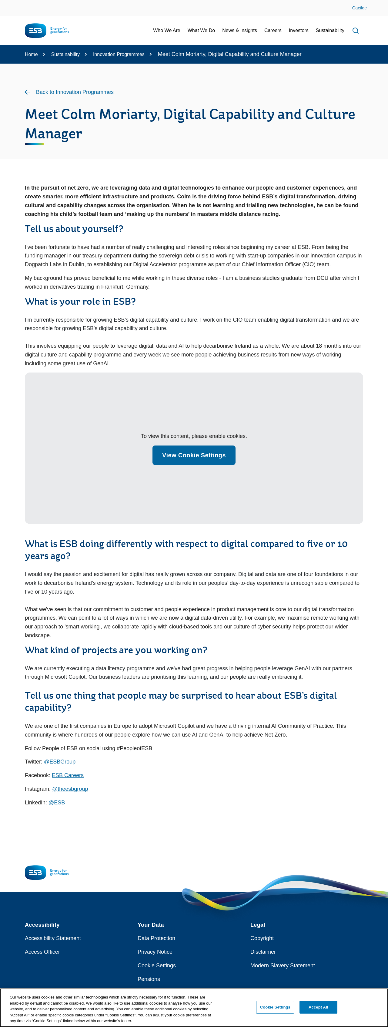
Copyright (262, 938)
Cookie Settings (157, 965)
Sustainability (65, 54)
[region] (194, 1007)
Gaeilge (359, 7)
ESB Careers (68, 775)
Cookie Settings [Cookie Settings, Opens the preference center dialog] (275, 1007)
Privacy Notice (155, 952)
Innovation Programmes (119, 54)
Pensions (149, 979)
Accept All (318, 1007)
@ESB (57, 803)
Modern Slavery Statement (282, 965)
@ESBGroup (59, 762)
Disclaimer (263, 952)
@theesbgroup (70, 789)
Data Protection (156, 938)
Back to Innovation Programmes (75, 92)
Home (31, 54)
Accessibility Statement (53, 938)
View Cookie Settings (194, 455)
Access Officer (42, 952)
